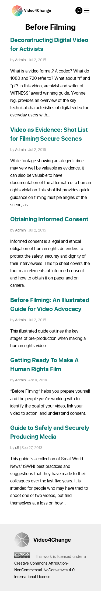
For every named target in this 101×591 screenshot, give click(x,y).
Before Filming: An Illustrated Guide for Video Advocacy (49, 305)
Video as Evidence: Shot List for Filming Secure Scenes (49, 134)
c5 (17, 448)
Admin (20, 60)
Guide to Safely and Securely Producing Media (49, 432)
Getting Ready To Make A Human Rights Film (44, 365)
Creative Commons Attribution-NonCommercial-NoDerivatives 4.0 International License (44, 570)
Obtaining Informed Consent (49, 219)
